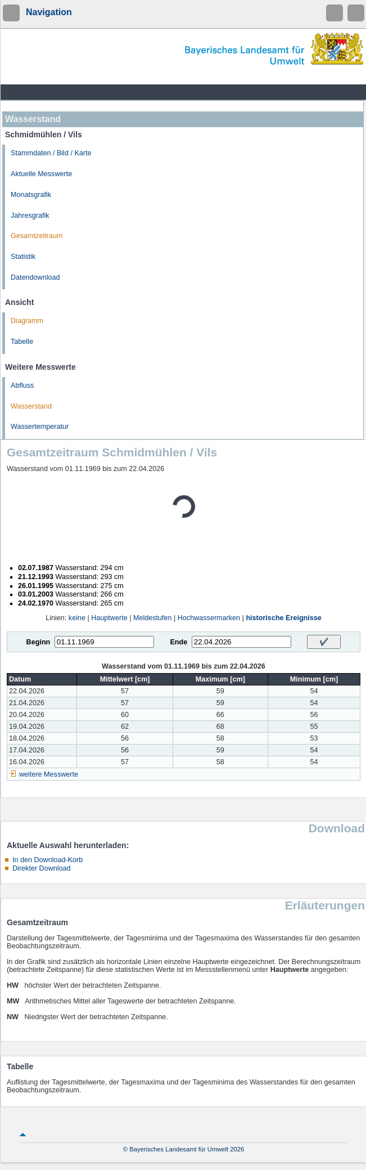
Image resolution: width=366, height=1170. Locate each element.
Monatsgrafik (31, 195)
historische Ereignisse (283, 618)
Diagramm (27, 321)
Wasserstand (31, 406)
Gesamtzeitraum (36, 236)
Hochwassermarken (209, 618)
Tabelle (22, 342)
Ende (178, 642)
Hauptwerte (109, 618)
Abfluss (22, 385)
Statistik (23, 257)
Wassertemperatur (40, 427)
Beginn (38, 642)
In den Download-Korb (47, 860)
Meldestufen (152, 618)
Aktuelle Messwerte (41, 174)
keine (77, 618)
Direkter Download (41, 868)
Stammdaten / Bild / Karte (51, 153)
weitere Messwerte (48, 774)
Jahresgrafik (30, 215)
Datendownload (35, 277)
